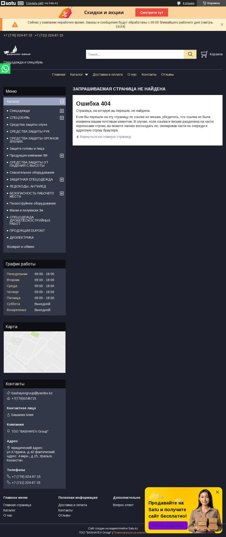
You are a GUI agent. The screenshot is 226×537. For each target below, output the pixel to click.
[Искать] (190, 54)
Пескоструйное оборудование (33, 203)
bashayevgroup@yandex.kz (32, 393)
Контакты (149, 74)
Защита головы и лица (27, 148)
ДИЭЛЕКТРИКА (22, 237)
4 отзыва (188, 3)
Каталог (76, 74)
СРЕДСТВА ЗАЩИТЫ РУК (30, 131)
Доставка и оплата (108, 74)
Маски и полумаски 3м (26, 210)
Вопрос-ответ (123, 505)
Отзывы (167, 74)
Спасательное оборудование (32, 172)
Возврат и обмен (20, 247)
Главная (58, 74)
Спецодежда (20, 111)
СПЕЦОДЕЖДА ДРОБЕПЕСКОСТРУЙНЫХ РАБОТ (30, 220)
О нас (132, 74)
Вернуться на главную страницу (105, 137)
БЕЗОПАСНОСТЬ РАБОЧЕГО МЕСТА (32, 194)
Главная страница (17, 505)
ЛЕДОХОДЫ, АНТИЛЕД (28, 186)
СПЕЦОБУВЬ (20, 117)
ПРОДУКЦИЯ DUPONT (27, 230)
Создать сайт (35, 3)
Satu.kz (133, 528)
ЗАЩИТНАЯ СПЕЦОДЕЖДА (31, 179)
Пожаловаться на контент (130, 532)
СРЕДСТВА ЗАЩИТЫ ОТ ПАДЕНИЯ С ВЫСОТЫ (29, 163)
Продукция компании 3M (28, 155)
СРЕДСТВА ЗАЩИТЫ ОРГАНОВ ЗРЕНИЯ (34, 139)
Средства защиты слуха (28, 124)
